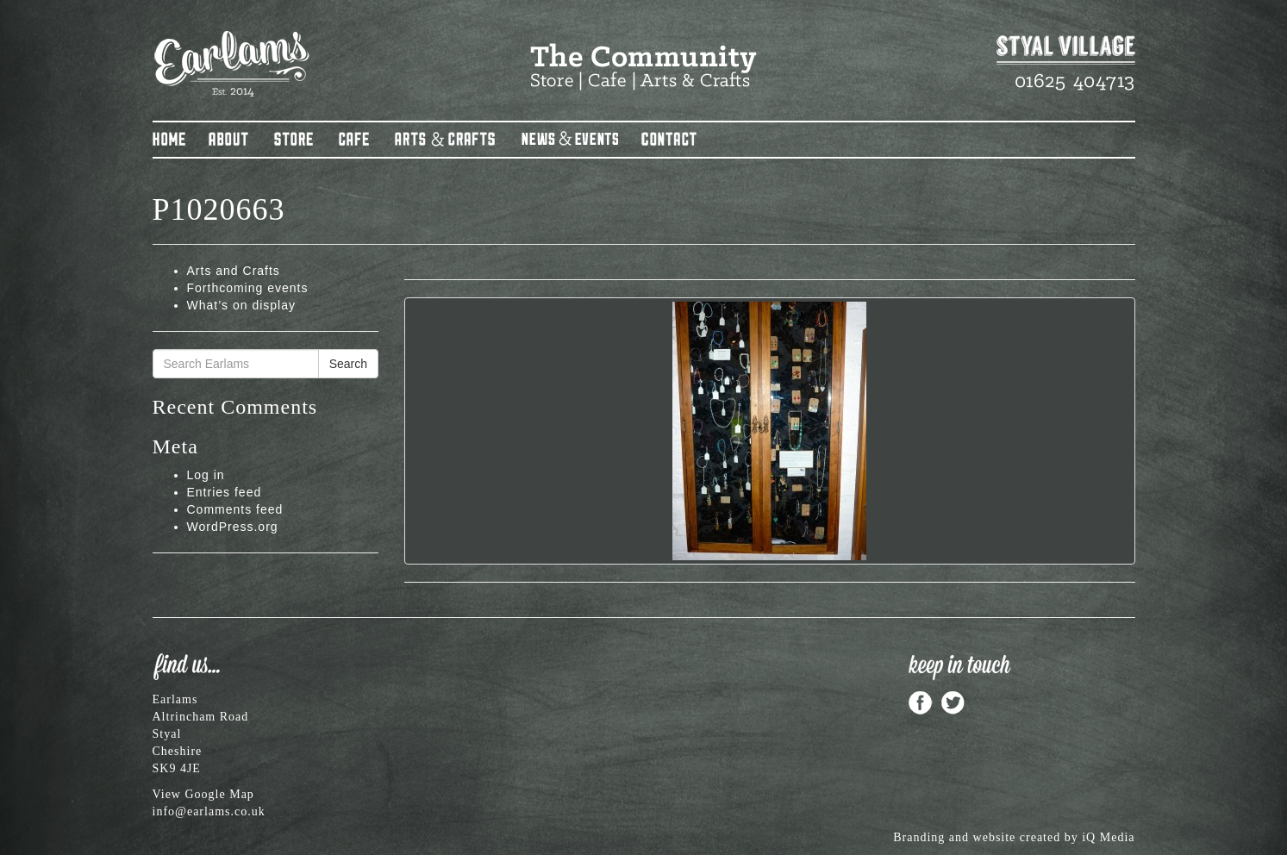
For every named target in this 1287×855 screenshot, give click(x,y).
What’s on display (241, 305)
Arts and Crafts (233, 271)
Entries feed (224, 492)
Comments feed (235, 509)
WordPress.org (232, 527)
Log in (206, 475)
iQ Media (1108, 837)
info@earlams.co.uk (209, 811)
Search (348, 364)
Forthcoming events (248, 288)
